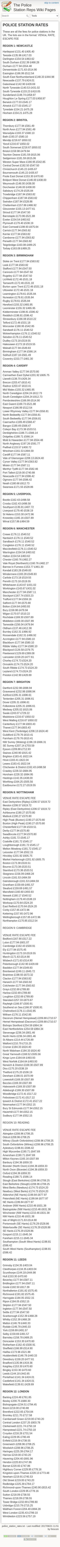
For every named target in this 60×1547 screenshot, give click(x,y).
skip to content (51, 2)
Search (27, 16)
